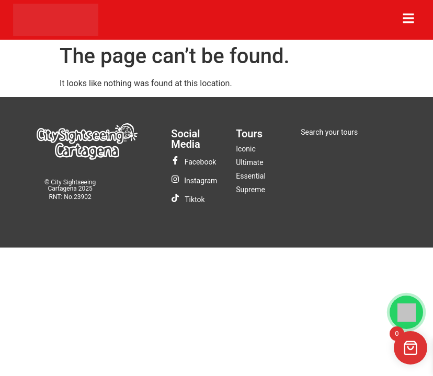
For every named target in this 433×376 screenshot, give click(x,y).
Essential (251, 176)
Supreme (250, 189)
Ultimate (249, 162)
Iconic (246, 149)
